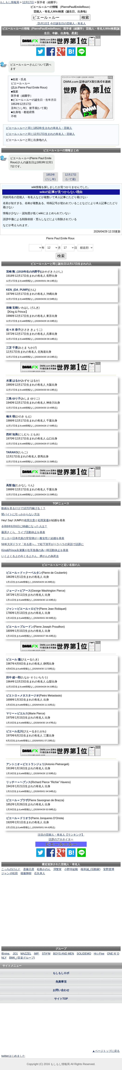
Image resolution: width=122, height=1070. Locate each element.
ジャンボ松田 (9, 873)
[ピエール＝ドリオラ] (61, 822)
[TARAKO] (61, 457)
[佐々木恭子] (61, 334)
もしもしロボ (61, 973)
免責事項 (61, 981)
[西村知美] (61, 439)
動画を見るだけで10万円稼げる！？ (23, 508)
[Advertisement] (61, 885)
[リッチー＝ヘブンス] (61, 786)
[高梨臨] (61, 490)
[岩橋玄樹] (61, 314)
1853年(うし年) (51, 177)
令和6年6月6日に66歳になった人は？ (24, 526)
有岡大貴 (29, 520)
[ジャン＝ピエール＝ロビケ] (61, 613)
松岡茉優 (43, 520)
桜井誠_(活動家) (90, 869)
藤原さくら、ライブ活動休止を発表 (23, 532)
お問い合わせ (61, 990)
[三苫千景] (61, 352)
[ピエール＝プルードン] (61, 631)
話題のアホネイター (61, 839)
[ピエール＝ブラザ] (61, 805)
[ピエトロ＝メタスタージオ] (61, 700)
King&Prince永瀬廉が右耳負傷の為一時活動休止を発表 (34, 550)
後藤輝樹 (26, 873)
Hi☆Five (99, 953)
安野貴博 (108, 869)
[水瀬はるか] (61, 385)
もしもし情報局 (9, 2)
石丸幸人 (39, 873)
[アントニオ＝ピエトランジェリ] (61, 769)
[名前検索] (56, 17)
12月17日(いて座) (71, 177)
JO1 (15, 953)
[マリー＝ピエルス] (61, 718)
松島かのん (44, 869)
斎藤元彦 (28, 869)
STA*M (46, 953)
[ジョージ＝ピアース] (61, 595)
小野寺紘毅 (71, 869)
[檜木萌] (61, 421)
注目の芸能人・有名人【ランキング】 (61, 834)
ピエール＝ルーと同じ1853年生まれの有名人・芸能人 (39, 128)
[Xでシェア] (40, 51)
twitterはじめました (13, 1055)
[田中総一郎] (61, 682)
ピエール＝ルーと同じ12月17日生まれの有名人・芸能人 (40, 134)
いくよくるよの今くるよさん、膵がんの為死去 (30, 556)
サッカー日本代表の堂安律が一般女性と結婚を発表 (32, 538)
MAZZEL (26, 953)
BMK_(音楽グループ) (22, 957)
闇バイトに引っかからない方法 (20, 514)
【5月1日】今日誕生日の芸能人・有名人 (61, 23)
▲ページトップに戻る (106, 1051)
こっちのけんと (11, 869)
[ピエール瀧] (61, 664)
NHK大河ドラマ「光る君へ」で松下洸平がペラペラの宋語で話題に (42, 544)
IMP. (36, 953)
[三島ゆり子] (61, 403)
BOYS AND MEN (63, 953)
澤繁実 (57, 869)
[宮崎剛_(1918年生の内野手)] (61, 276)
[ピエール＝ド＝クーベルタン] (61, 577)
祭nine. (5, 953)
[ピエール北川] (61, 736)
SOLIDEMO (84, 953)
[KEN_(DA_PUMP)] (61, 294)
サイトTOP (61, 998)
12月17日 (28, 2)
